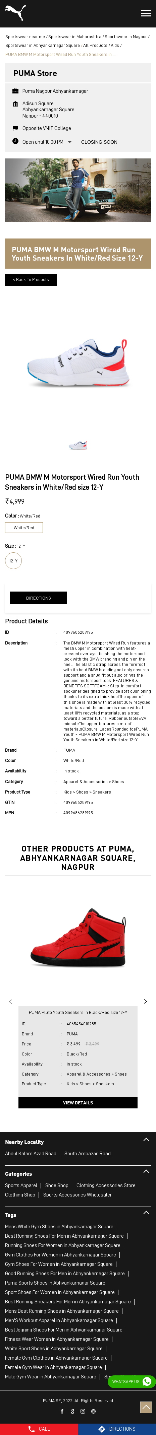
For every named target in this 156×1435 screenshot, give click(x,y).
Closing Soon (99, 142)
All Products (95, 45)
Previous (10, 1001)
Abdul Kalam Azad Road (30, 1153)
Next (145, 1001)
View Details (78, 1102)
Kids (115, 45)
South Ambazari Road (87, 1153)
